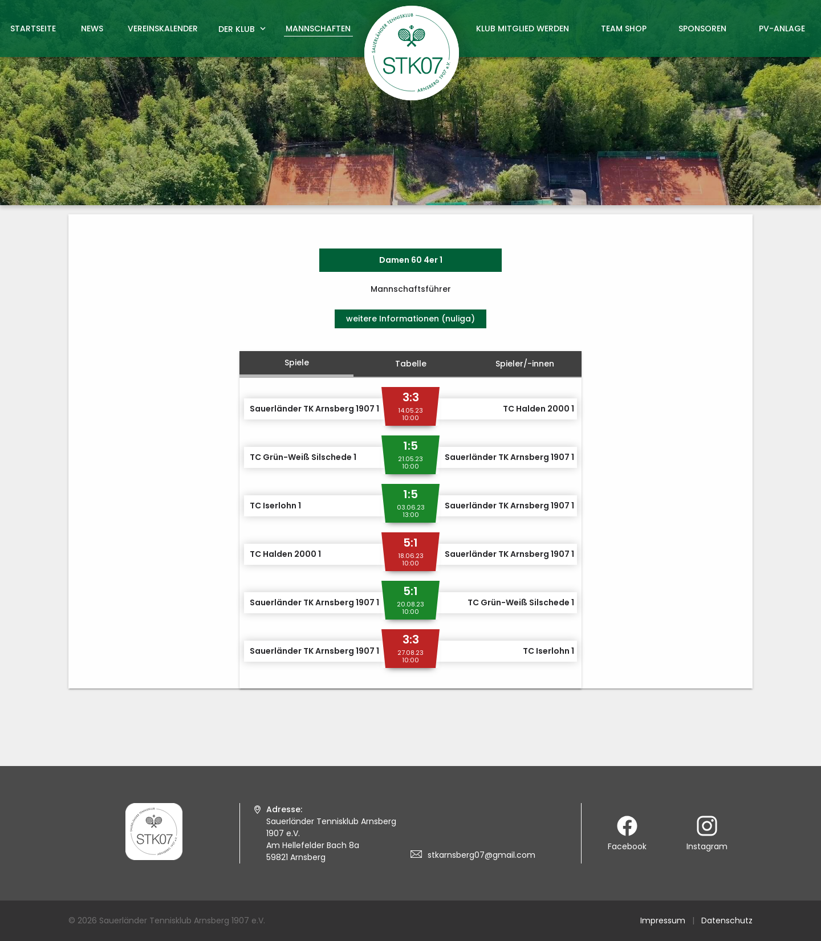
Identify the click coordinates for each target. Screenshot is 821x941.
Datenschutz (727, 920)
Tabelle (410, 363)
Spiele (296, 362)
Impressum (662, 920)
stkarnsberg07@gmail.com (481, 855)
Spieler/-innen (524, 363)
